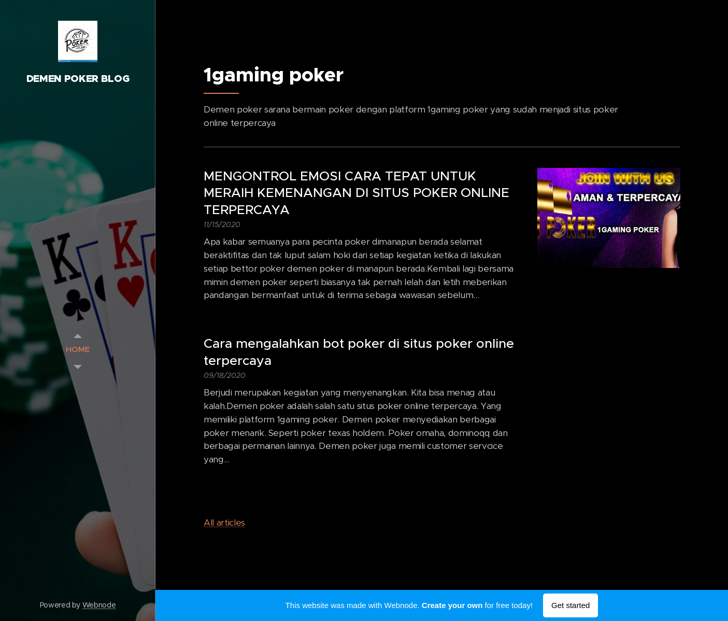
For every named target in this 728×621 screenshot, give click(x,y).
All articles (224, 522)
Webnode (99, 605)
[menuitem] (77, 349)
